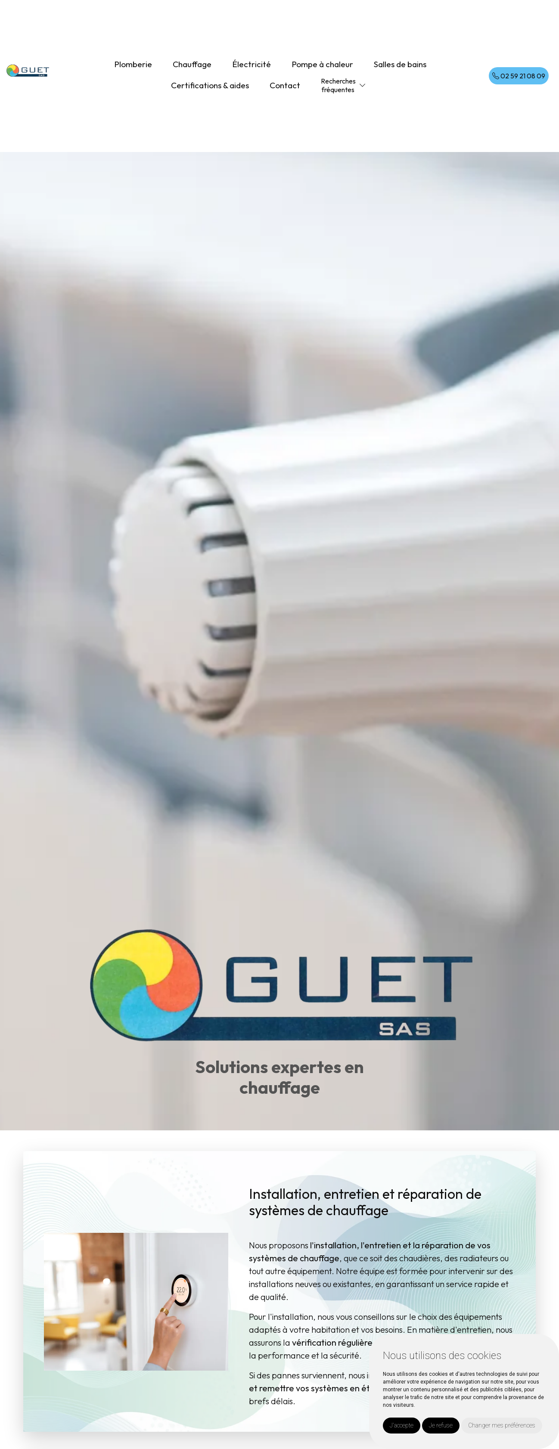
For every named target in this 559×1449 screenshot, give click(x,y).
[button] (363, 85)
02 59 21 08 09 (518, 75)
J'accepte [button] (401, 1425)
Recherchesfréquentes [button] (338, 85)
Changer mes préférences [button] (501, 1425)
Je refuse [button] (441, 1425)
